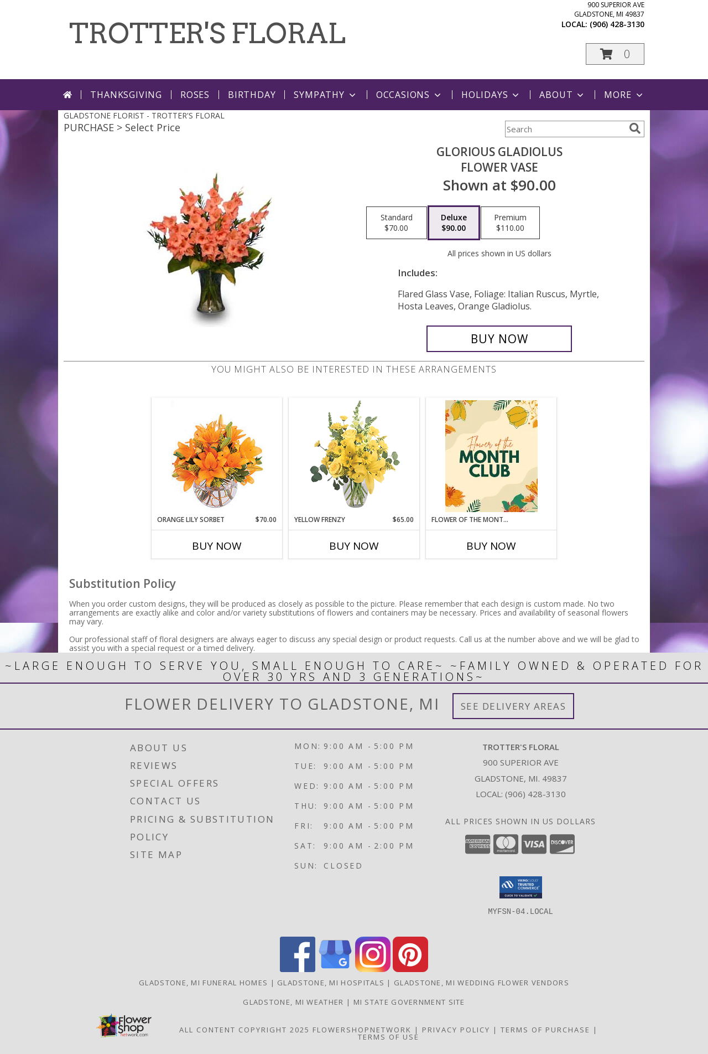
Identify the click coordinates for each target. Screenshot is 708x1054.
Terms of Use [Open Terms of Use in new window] (388, 1037)
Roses (195, 95)
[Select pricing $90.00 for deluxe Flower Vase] (453, 223)
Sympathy (325, 95)
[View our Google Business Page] (335, 969)
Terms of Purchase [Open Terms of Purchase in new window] (545, 1030)
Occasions (409, 95)
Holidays (491, 95)
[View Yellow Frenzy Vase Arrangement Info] (354, 456)
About (562, 95)
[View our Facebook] (297, 969)
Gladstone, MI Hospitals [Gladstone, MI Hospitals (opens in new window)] (330, 983)
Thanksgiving (126, 95)
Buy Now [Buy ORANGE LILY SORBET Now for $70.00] (217, 546)
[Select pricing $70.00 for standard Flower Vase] (396, 223)
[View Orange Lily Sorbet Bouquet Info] (217, 456)
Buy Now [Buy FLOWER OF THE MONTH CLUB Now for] (491, 546)
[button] (615, 54)
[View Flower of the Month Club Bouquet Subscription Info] (491, 456)
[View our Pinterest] (410, 969)
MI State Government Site (409, 1002)
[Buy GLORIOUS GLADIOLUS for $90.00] (499, 339)
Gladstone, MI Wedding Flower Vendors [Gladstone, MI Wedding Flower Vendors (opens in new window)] (481, 983)
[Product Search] (565, 129)
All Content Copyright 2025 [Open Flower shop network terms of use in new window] (244, 1030)
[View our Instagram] (373, 969)
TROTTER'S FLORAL (207, 33)
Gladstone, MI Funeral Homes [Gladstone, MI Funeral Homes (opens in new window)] (203, 983)
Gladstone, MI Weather (293, 1002)
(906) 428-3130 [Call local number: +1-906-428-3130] (617, 24)
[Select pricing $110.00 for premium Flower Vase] (510, 223)
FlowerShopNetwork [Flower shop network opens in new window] (362, 1030)
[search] (635, 128)
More (624, 95)
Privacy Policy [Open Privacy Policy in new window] (456, 1030)
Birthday (251, 95)
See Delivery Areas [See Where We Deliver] (513, 706)
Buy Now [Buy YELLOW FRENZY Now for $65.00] (354, 546)
